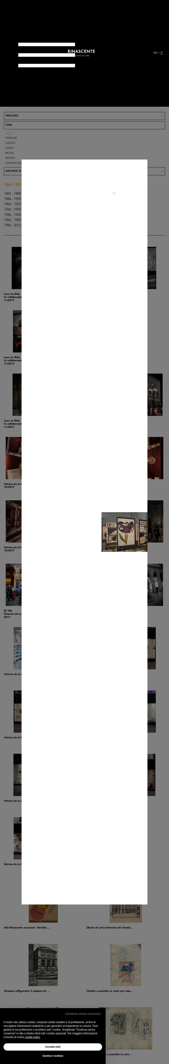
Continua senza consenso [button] (83, 1013)
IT (162, 53)
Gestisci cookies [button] (52, 1055)
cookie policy (32, 1037)
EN (155, 53)
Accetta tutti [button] (52, 1046)
